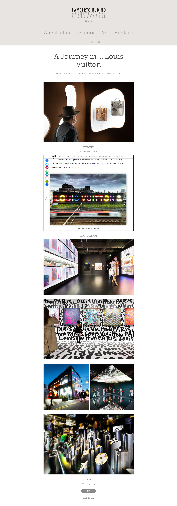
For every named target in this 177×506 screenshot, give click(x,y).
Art (104, 32)
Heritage (123, 32)
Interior (86, 32)
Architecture (58, 32)
